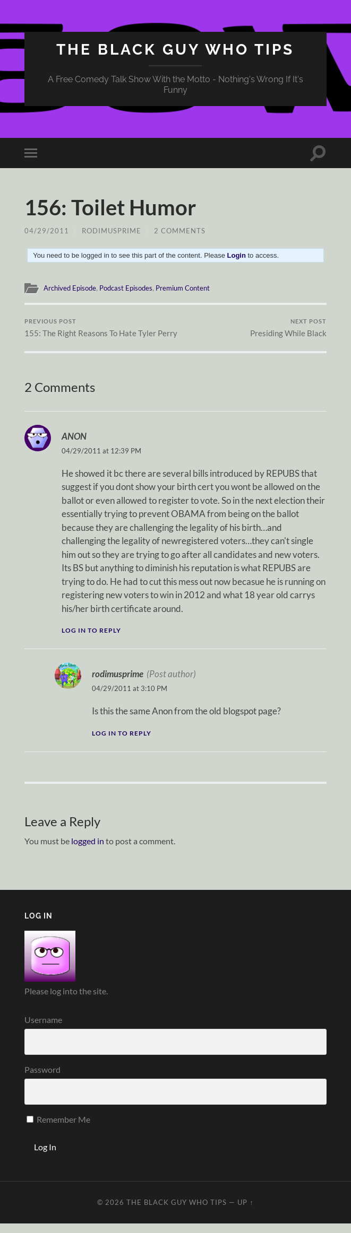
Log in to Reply (91, 640)
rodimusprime (111, 230)
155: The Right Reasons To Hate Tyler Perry (98, 333)
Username (43, 1029)
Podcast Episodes (133, 288)
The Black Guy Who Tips (175, 49)
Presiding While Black (288, 328)
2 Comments (180, 230)
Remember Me (58, 1129)
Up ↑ (245, 1212)
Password (42, 1079)
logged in (87, 851)
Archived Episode (72, 288)
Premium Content (195, 288)
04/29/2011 (46, 230)
